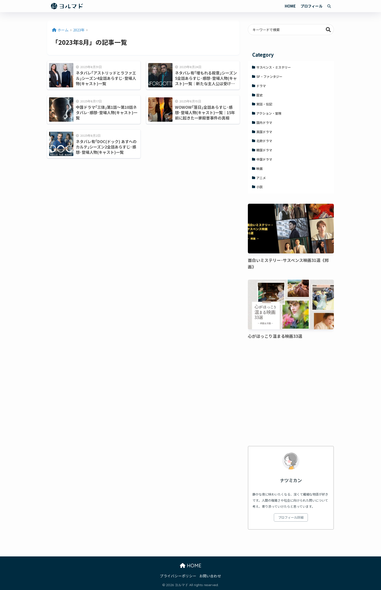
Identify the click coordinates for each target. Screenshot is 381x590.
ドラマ (261, 85)
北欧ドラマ (264, 140)
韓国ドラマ (264, 150)
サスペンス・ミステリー (273, 67)
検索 (328, 29)
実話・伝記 (264, 104)
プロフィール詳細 (290, 517)
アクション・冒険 (268, 113)
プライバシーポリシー (178, 575)
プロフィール (311, 6)
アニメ (261, 177)
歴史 (259, 95)
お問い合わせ (210, 575)
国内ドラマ (264, 122)
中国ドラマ (264, 159)
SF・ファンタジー (269, 76)
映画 (259, 168)
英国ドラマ (264, 131)
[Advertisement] (291, 393)
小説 (259, 186)
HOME (290, 6)
